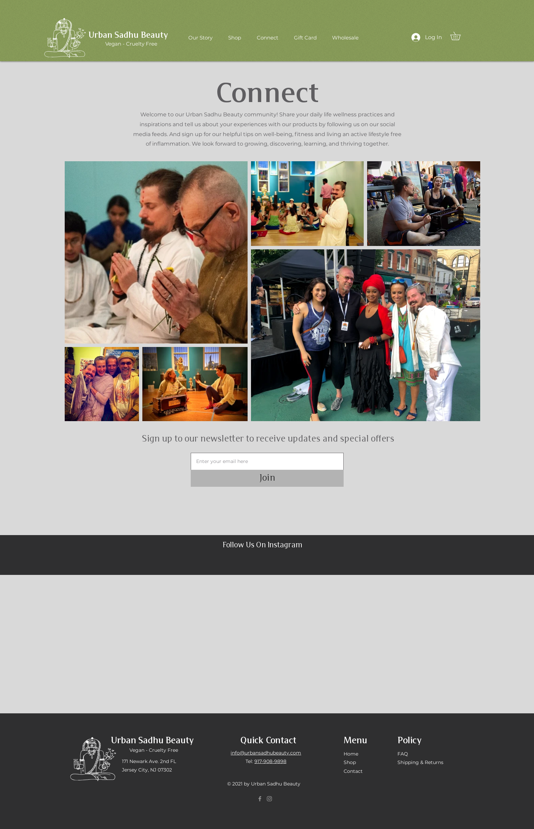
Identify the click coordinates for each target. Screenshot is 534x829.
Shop (350, 762)
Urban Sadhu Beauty (128, 35)
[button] (459, 36)
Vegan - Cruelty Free (153, 750)
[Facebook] (259, 798)
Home (351, 754)
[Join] (267, 478)
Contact (353, 771)
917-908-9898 (270, 761)
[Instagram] (269, 798)
